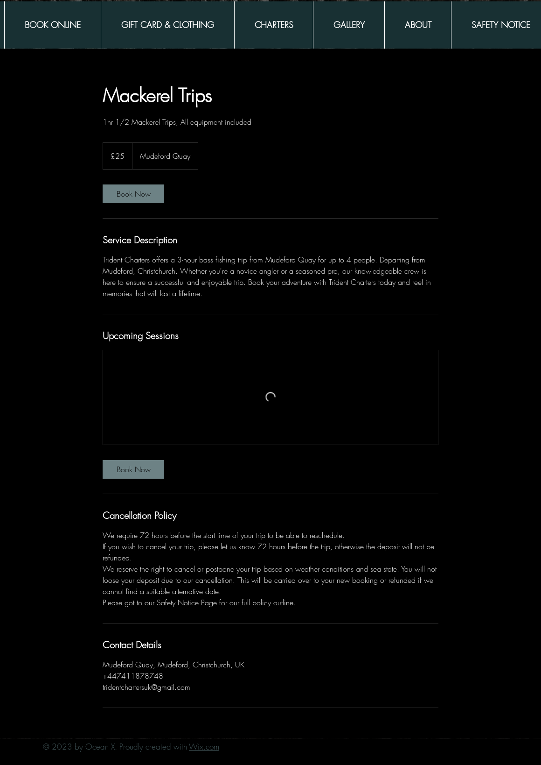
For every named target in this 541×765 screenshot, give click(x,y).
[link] (133, 193)
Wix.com (204, 746)
